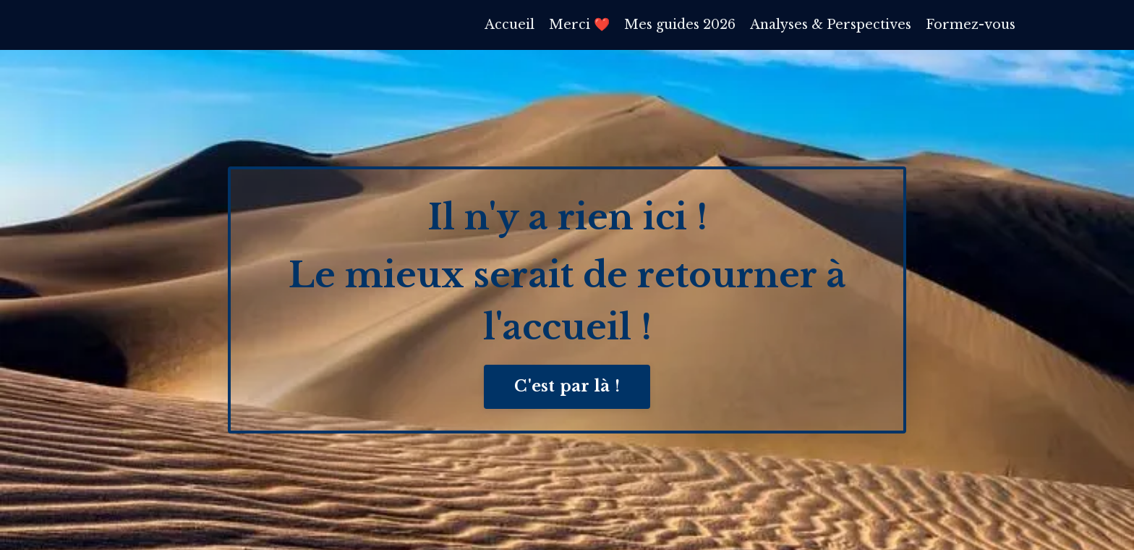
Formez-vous (970, 25)
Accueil (509, 25)
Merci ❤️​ (578, 25)
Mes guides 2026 (679, 25)
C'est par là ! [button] (567, 386)
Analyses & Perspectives (830, 25)
